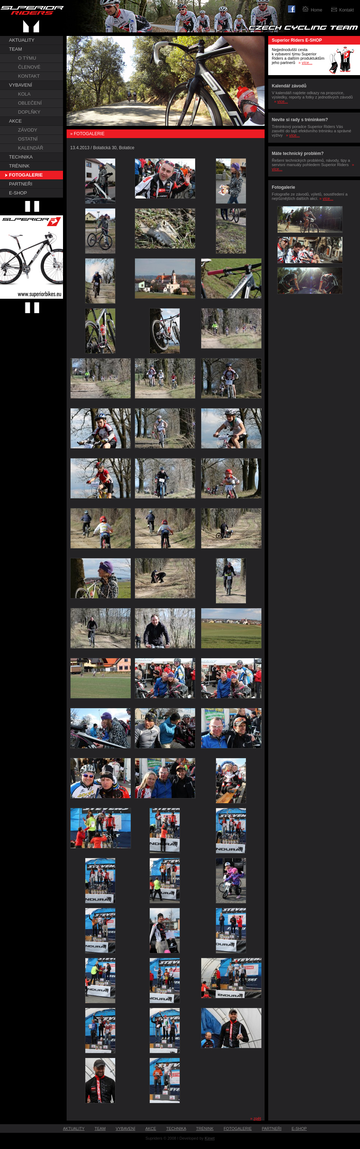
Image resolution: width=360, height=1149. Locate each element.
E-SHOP (18, 193)
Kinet (210, 1138)
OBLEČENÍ (30, 103)
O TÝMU (27, 58)
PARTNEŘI (20, 184)
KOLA (24, 94)
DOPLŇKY (29, 112)
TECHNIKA (21, 157)
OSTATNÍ (27, 139)
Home (316, 10)
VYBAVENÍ (20, 85)
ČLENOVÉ (29, 67)
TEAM (15, 49)
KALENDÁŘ (30, 148)
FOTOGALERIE (26, 175)
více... (307, 62)
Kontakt (346, 10)
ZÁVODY (27, 130)
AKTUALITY (22, 40)
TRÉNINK (19, 166)
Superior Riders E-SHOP (297, 40)
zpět (257, 1118)
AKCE (15, 121)
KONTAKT (29, 76)
